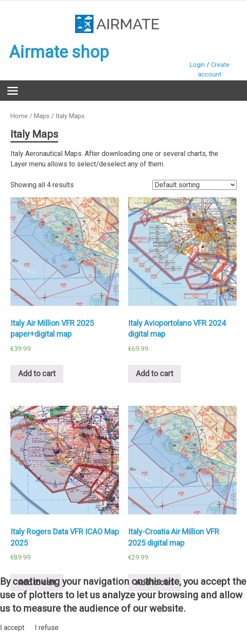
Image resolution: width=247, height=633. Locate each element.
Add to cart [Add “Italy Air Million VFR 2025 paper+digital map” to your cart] (37, 373)
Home (19, 116)
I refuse (47, 627)
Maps (41, 116)
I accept (12, 627)
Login (197, 65)
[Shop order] (194, 185)
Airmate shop (59, 52)
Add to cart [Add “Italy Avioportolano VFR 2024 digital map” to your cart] (154, 373)
